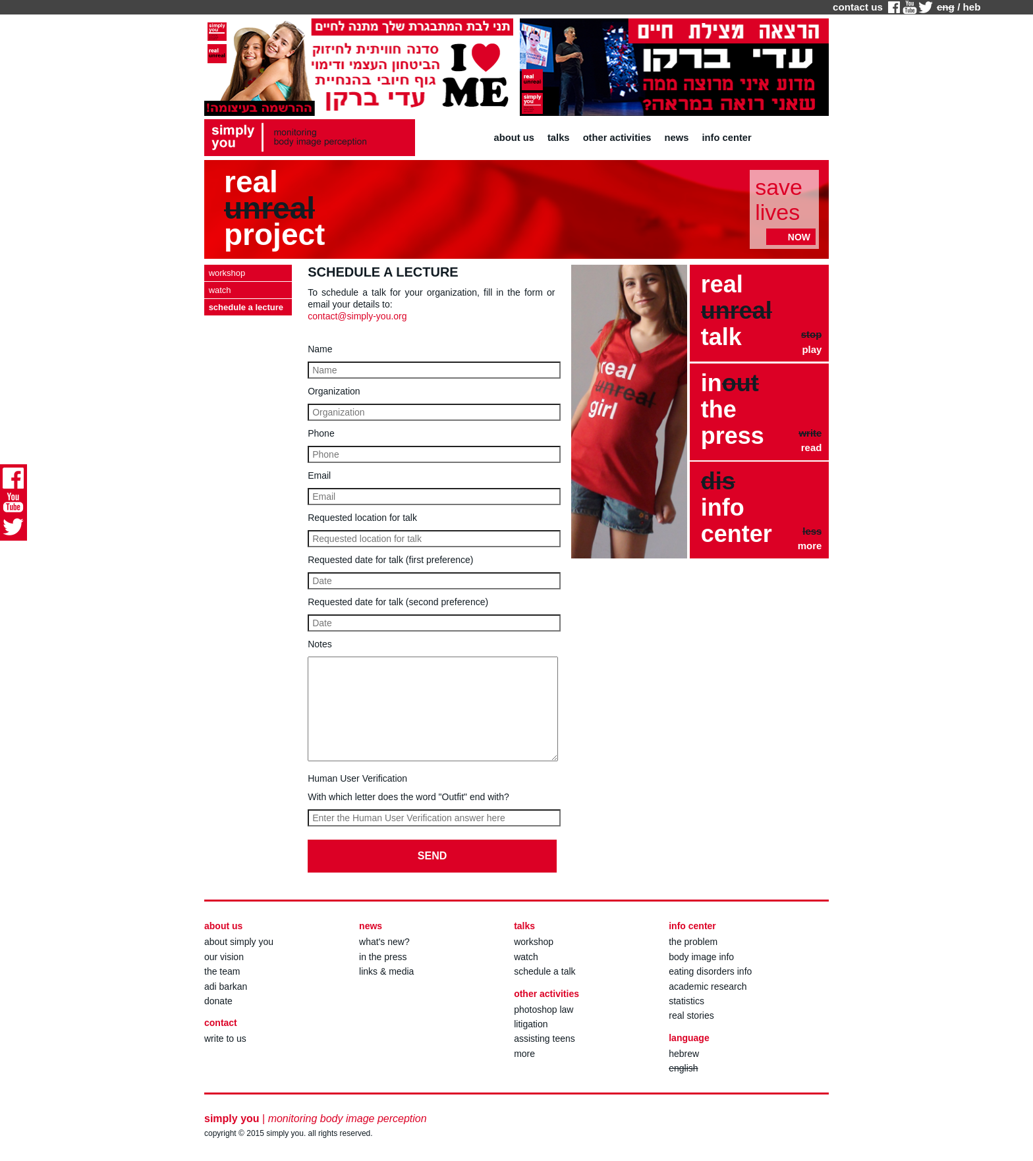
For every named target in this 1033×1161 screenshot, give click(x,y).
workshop (533, 941)
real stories (691, 1015)
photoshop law (543, 1009)
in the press (382, 957)
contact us (858, 7)
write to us (225, 1038)
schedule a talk (544, 971)
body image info (701, 957)
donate (218, 1001)
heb (972, 7)
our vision (224, 957)
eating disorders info (710, 971)
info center (727, 137)
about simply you (238, 941)
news (677, 137)
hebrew (684, 1053)
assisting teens (544, 1038)
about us (514, 137)
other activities (617, 137)
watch (526, 957)
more (524, 1053)
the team (222, 971)
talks (558, 137)
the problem (693, 941)
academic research (707, 986)
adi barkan (225, 986)
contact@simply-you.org (357, 316)
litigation (530, 1024)
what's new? (384, 941)
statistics (686, 1001)
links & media (386, 971)
